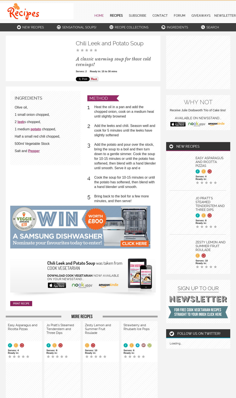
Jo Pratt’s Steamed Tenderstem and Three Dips (60, 329)
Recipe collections (131, 27)
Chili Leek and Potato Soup (71, 263)
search (212, 27)
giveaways (200, 16)
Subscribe (137, 16)
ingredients (177, 27)
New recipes (33, 27)
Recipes (116, 16)
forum (179, 16)
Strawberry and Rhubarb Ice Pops (137, 327)
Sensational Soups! (79, 27)
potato (36, 129)
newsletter (225, 16)
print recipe (21, 303)
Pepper (34, 151)
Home (99, 16)
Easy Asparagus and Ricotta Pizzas (22, 327)
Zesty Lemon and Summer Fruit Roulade (98, 329)
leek (20, 122)
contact (160, 16)
